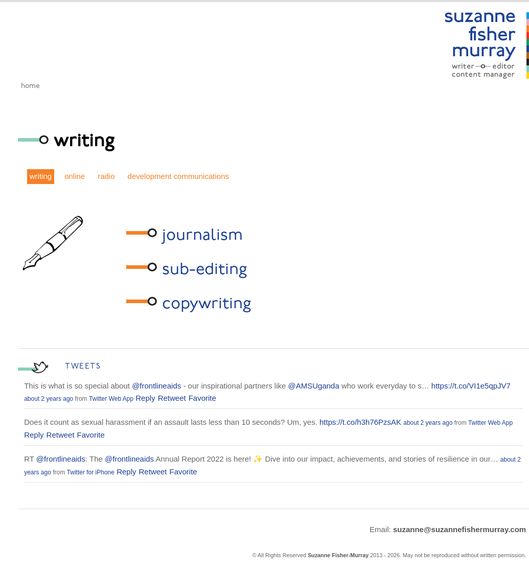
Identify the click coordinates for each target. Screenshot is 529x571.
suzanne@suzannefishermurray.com (459, 529)
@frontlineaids (156, 385)
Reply (145, 398)
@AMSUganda (313, 385)
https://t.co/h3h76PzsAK (360, 422)
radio (106, 176)
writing (41, 176)
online (74, 176)
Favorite (202, 398)
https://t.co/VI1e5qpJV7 (471, 385)
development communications (178, 176)
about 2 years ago (48, 398)
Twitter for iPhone (90, 472)
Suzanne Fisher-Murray (338, 555)
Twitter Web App (111, 398)
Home (30, 86)
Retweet (172, 398)
